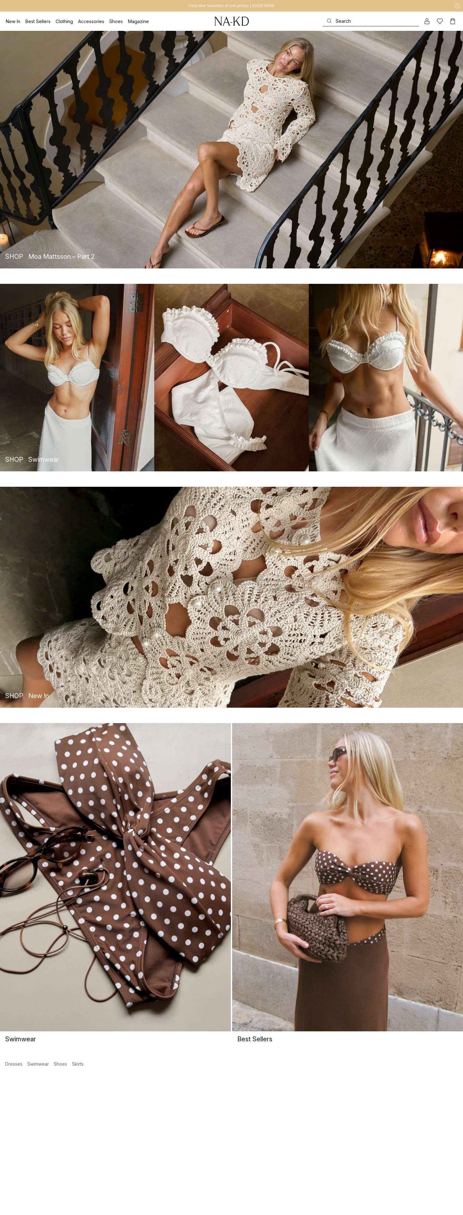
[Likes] (440, 21)
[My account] (427, 21)
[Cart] (453, 21)
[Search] (371, 21)
